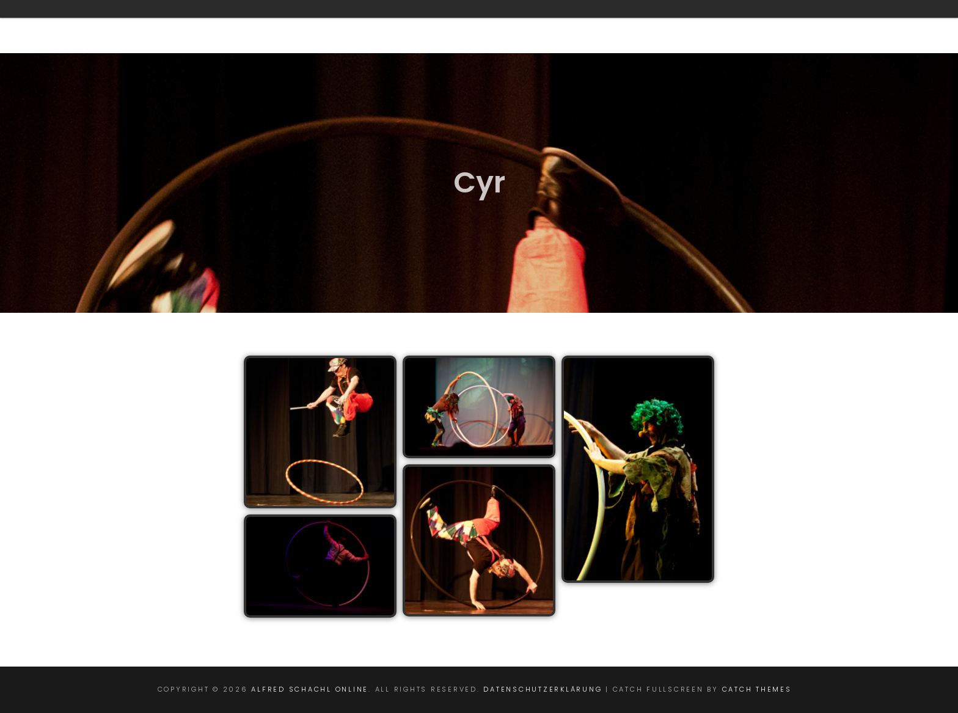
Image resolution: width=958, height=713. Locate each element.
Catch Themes (757, 689)
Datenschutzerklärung (542, 689)
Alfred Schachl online (309, 689)
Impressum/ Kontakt (825, 26)
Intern (708, 26)
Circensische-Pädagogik (577, 26)
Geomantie (435, 26)
